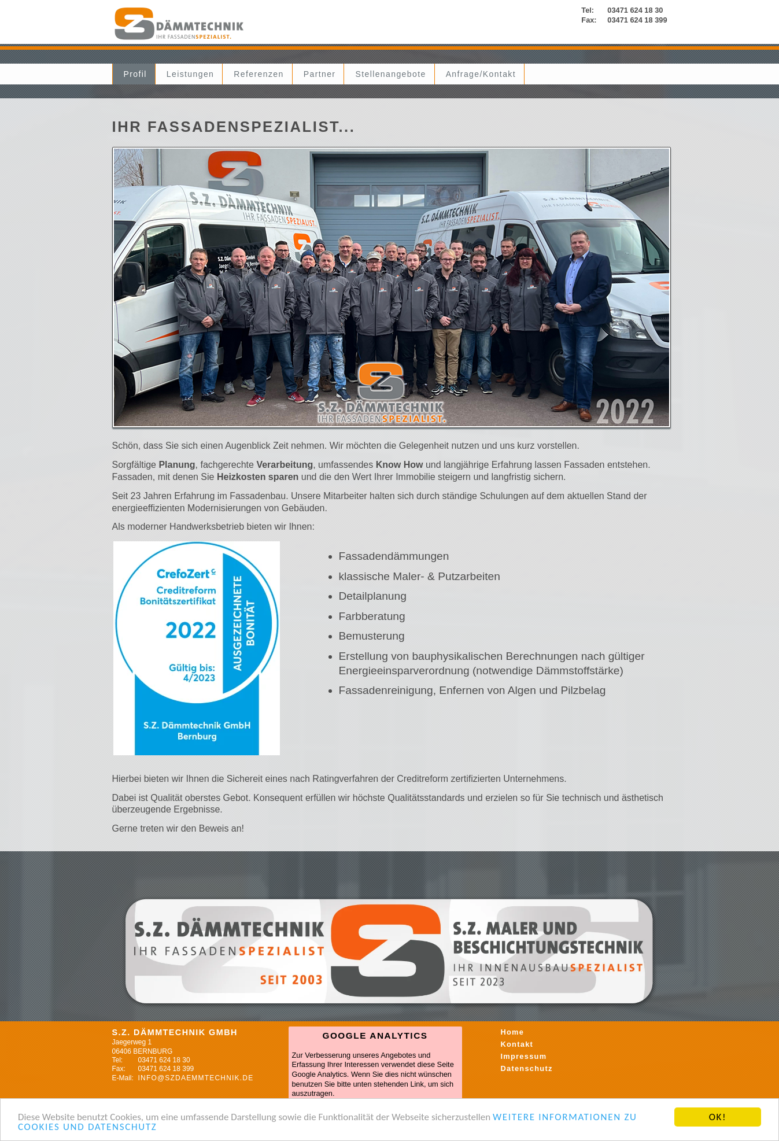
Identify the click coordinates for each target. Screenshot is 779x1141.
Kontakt (517, 1044)
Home (513, 1032)
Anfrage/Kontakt (481, 74)
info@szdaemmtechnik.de (196, 1078)
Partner (320, 74)
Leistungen (191, 74)
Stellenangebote (390, 74)
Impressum (524, 1056)
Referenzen (258, 74)
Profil (135, 74)
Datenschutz (527, 1068)
